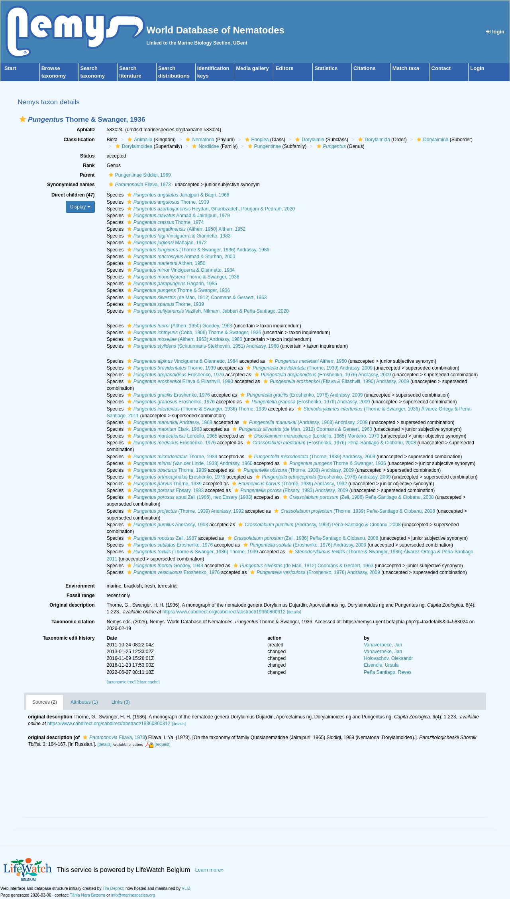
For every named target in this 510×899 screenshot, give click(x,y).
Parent (87, 175)
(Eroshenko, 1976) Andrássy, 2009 (322, 375)
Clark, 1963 (163, 429)
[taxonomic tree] (121, 682)
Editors (285, 68)
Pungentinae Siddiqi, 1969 (139, 175)
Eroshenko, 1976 (174, 375)
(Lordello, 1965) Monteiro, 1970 (312, 436)
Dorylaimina (431, 139)
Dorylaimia (308, 139)
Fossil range (81, 595)
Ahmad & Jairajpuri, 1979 (177, 215)
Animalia (139, 139)
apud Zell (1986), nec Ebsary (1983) (189, 497)
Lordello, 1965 (171, 436)
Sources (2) (44, 702)
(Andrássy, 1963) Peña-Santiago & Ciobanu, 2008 (318, 524)
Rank (88, 165)
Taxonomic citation (72, 622)
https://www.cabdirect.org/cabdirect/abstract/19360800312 (224, 612)
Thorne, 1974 (164, 222)
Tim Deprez (112, 888)
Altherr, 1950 (165, 263)
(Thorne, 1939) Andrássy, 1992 (288, 483)
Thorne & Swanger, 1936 (182, 277)
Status (87, 156)
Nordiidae (204, 146)
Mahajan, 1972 (166, 242)
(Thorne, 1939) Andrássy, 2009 (308, 368)
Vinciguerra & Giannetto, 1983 (178, 236)
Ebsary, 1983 (164, 490)
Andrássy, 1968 (168, 422)
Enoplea (256, 139)
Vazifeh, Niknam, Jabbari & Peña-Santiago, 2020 (207, 311)
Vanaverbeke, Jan (383, 645)
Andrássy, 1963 (166, 524)
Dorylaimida (373, 139)
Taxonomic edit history (68, 638)
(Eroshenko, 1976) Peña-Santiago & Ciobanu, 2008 (330, 443)
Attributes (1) (84, 702)
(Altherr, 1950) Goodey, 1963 (178, 326)
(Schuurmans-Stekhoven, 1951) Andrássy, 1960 (202, 346)
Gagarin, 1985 (171, 283)
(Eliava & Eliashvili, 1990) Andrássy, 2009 (335, 381)
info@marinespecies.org (133, 895)
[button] (23, 119)
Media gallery (252, 68)
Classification (79, 139)
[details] (294, 612)
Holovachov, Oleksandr (388, 658)
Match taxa (405, 68)
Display (80, 207)
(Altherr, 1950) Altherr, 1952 (185, 229)
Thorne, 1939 (167, 202)
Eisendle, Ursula (381, 665)
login (495, 32)
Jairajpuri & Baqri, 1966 (177, 195)
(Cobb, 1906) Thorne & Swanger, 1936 (193, 332)
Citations (364, 68)
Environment (79, 586)
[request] (163, 744)
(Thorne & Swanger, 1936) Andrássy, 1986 (197, 250)
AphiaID (85, 129)
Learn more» (209, 870)
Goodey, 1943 (164, 565)
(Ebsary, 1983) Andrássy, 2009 (290, 490)
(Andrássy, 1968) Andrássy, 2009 (304, 422)
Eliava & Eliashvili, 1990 (179, 381)
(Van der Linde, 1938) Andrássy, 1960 (189, 463)
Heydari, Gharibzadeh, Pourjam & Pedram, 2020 (210, 209)
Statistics (325, 68)
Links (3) (121, 702)
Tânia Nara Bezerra (87, 895)
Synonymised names (70, 184)
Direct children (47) (73, 195)
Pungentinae (263, 146)
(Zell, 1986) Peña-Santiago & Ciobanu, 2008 (357, 497)
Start (10, 68)
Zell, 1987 (161, 538)
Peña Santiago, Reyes (387, 672)
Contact (441, 68)
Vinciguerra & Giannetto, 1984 (180, 270)
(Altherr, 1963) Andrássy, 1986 (183, 339)
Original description (71, 605)
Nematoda (199, 139)
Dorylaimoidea (133, 146)
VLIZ (186, 888)
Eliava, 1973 (139, 184)
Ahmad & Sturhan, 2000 (180, 256)
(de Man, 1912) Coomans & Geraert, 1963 (196, 297)
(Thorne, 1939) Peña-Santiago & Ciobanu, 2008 (353, 511)
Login (477, 68)
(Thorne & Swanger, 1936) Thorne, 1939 (196, 409)
